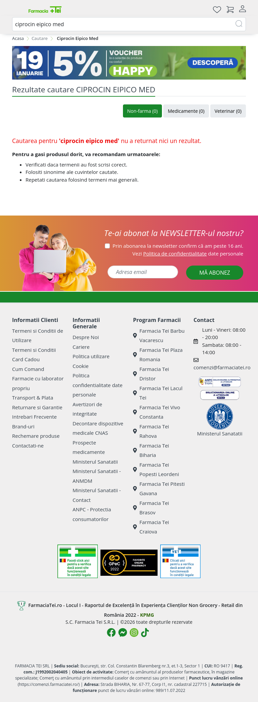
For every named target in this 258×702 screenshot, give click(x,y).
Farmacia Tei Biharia (151, 450)
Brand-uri (23, 426)
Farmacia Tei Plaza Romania (158, 354)
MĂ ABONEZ (214, 272)
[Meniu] (17, 9)
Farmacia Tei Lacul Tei (157, 393)
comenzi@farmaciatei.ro (222, 367)
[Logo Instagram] (134, 632)
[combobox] (129, 24)
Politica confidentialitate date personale (98, 385)
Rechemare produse (35, 435)
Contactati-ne (28, 445)
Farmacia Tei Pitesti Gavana (159, 488)
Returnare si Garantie (37, 407)
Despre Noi (86, 337)
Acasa (18, 38)
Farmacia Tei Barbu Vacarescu (159, 335)
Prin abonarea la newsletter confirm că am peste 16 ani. (178, 245)
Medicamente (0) (186, 111)
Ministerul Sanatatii (95, 461)
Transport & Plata (32, 397)
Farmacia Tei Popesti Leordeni (156, 469)
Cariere (81, 346)
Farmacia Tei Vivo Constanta (156, 412)
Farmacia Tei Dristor (151, 374)
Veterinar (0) (228, 111)
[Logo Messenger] (122, 632)
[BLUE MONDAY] (129, 63)
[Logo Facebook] (111, 632)
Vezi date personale (187, 253)
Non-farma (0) (142, 111)
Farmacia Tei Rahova (151, 431)
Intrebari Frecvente (34, 416)
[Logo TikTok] (145, 632)
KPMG (147, 615)
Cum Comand (28, 369)
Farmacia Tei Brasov (151, 508)
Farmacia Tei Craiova (151, 527)
